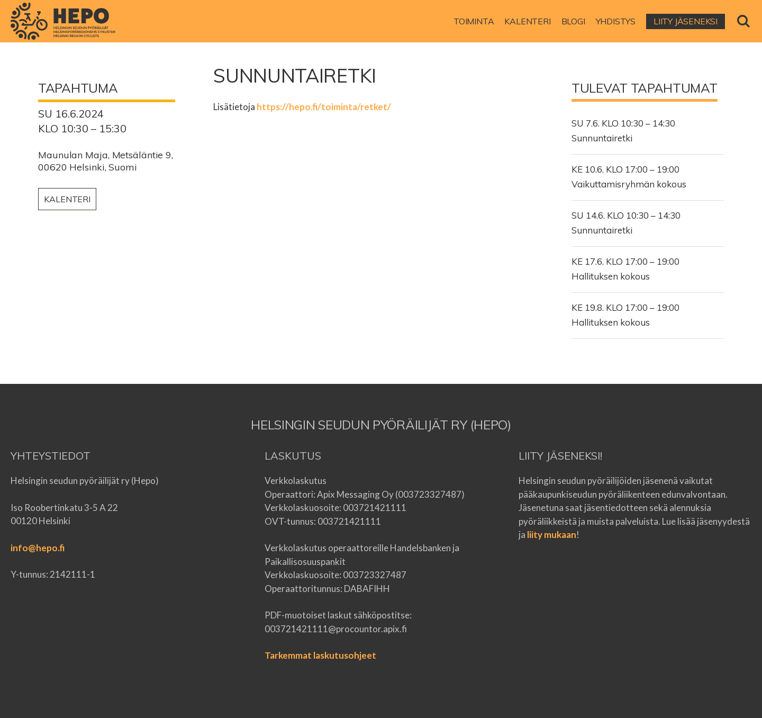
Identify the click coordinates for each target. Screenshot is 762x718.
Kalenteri (67, 199)
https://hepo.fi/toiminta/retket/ (324, 106)
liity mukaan (551, 534)
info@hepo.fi (38, 547)
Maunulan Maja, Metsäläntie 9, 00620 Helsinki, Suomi (105, 161)
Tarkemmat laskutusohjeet (320, 655)
